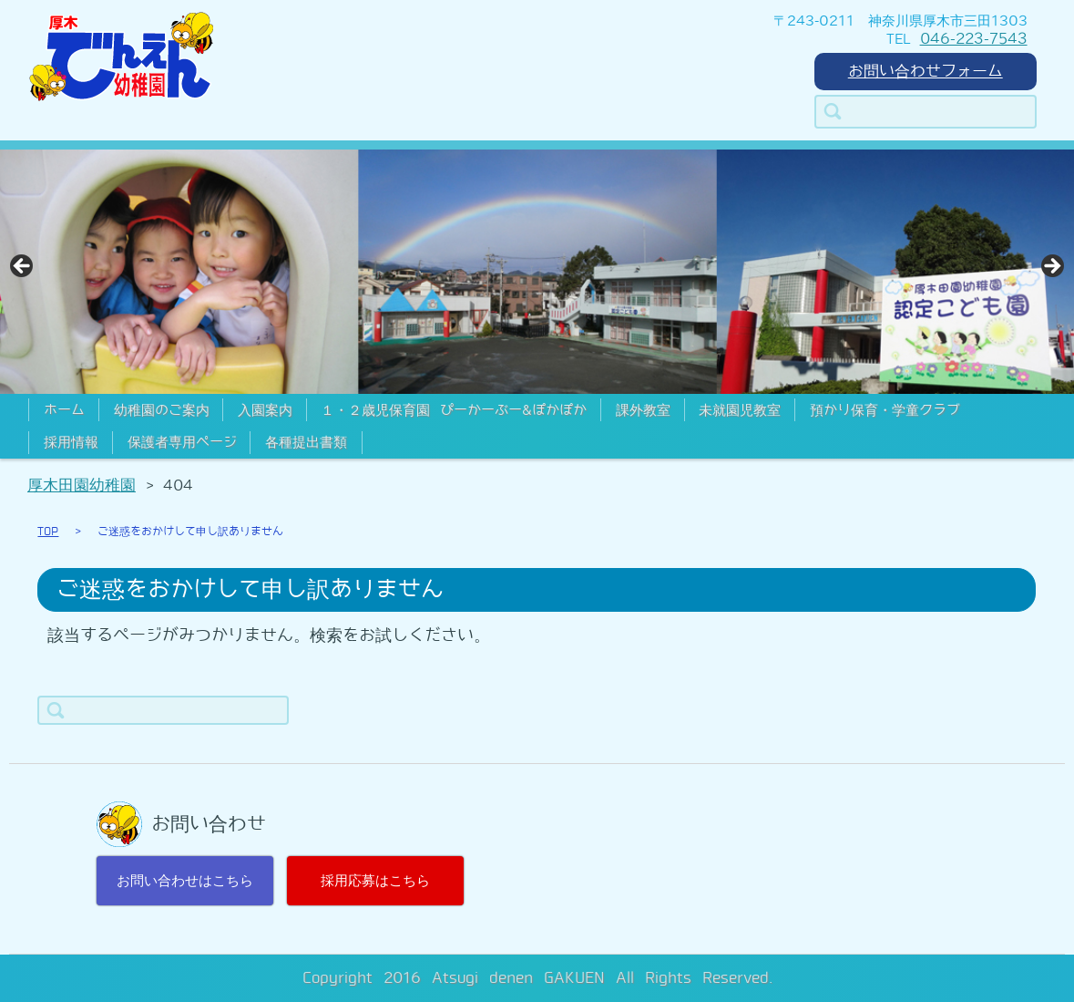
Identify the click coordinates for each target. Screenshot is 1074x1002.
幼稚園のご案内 (162, 410)
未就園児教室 (740, 410)
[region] (537, 272)
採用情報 (71, 442)
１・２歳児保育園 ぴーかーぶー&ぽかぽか (454, 410)
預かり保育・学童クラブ (885, 410)
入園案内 (265, 410)
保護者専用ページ (182, 442)
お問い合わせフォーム (925, 71)
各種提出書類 (306, 442)
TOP (47, 531)
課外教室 (643, 410)
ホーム (64, 410)
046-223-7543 (974, 38)
